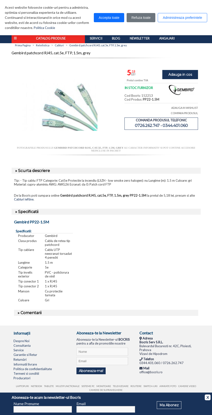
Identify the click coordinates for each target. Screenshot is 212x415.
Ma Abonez (169, 405)
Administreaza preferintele (182, 18)
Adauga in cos (180, 74)
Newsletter (140, 38)
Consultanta (22, 345)
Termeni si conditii (26, 373)
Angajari (167, 38)
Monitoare (103, 386)
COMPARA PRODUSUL (184, 113)
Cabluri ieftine (24, 199)
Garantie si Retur (25, 355)
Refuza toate (140, 18)
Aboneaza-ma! (91, 371)
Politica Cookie (44, 28)
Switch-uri (150, 386)
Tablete (49, 386)
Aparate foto (167, 386)
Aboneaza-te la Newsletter (98, 333)
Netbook (36, 386)
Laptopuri (22, 386)
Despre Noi (21, 341)
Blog (116, 38)
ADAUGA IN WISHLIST (184, 107)
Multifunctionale (68, 386)
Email (81, 403)
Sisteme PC (88, 386)
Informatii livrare (25, 364)
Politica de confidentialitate (33, 369)
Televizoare (121, 386)
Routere (136, 386)
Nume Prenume (26, 403)
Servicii (96, 38)
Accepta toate (109, 18)
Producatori (22, 378)
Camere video (187, 386)
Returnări (20, 359)
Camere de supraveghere (106, 389)
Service (19, 350)
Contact (146, 333)
